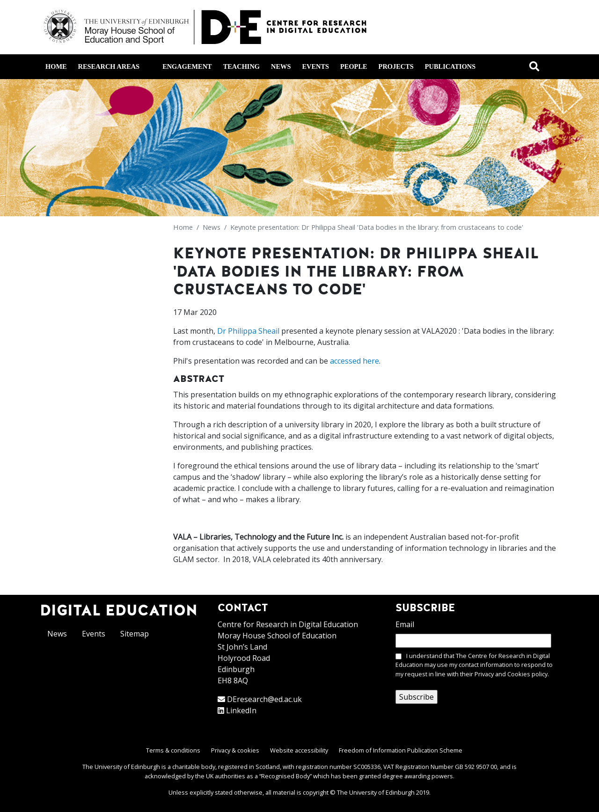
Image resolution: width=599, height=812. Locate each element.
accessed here (354, 361)
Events (315, 66)
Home (56, 66)
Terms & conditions (173, 750)
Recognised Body (285, 776)
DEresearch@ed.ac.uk (264, 699)
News (281, 66)
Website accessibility (299, 750)
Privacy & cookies (235, 750)
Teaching (241, 66)
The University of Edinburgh (376, 792)
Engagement (187, 66)
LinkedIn (241, 710)
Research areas (114, 67)
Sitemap (134, 634)
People (353, 66)
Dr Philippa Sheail (248, 331)
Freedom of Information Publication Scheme (400, 750)
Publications (450, 66)
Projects (396, 66)
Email (404, 624)
